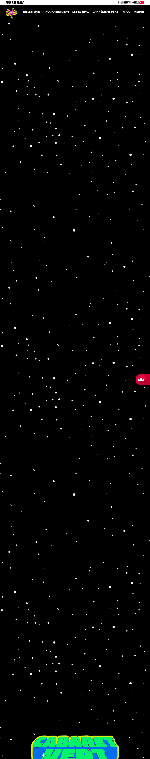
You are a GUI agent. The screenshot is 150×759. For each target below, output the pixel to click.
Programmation (56, 11)
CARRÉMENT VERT (105, 11)
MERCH (139, 11)
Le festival (80, 11)
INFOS (126, 11)
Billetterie (31, 11)
